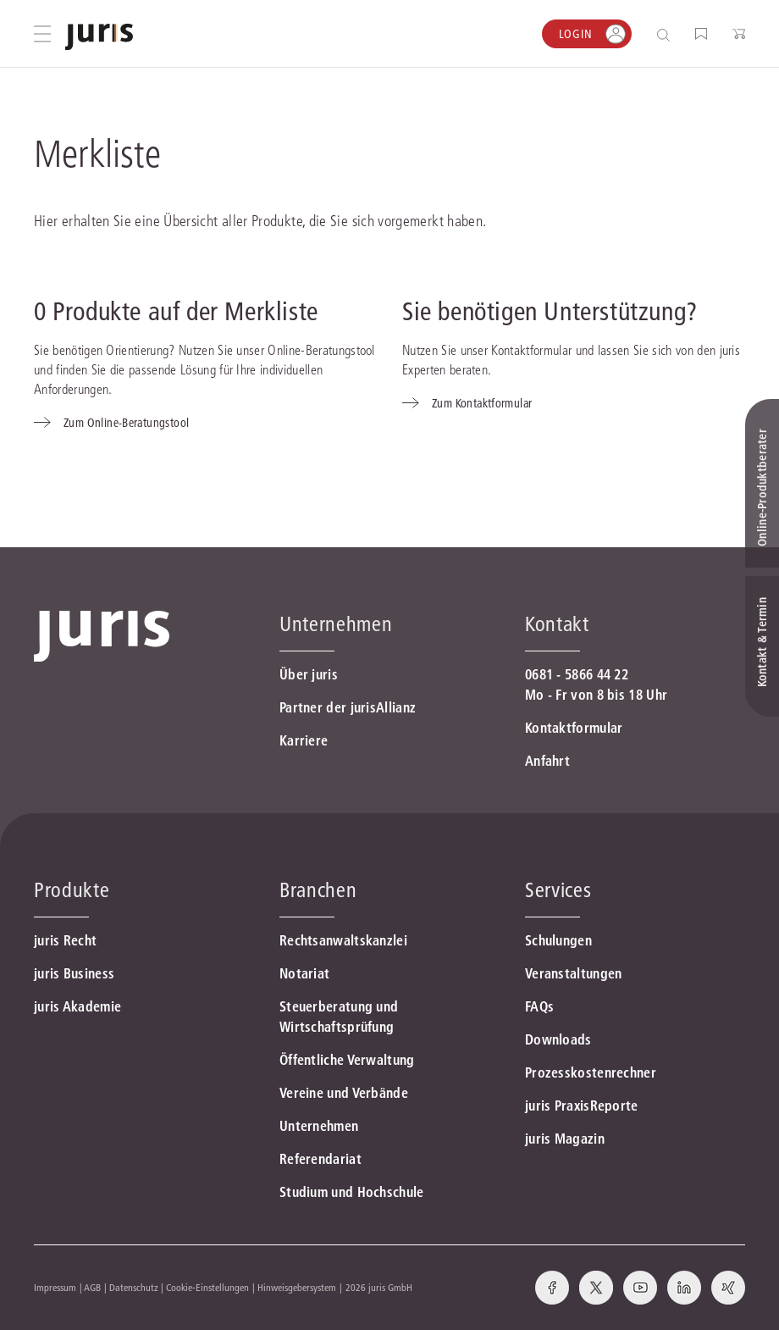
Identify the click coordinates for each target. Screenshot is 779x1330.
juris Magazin (565, 1138)
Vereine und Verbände (343, 1092)
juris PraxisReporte (581, 1105)
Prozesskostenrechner (590, 1072)
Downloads (558, 1039)
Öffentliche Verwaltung (347, 1059)
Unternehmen (318, 1125)
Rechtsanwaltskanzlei (343, 940)
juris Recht (65, 940)
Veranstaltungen (573, 973)
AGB (92, 1287)
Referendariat (320, 1158)
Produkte (71, 890)
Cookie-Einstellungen (207, 1287)
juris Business (74, 973)
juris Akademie (77, 1006)
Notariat (304, 973)
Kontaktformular (574, 727)
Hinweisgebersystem (296, 1287)
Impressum (55, 1287)
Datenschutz (133, 1287)
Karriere (303, 740)
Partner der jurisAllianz (347, 707)
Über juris (308, 674)
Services (558, 890)
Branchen (317, 890)
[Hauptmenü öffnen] (42, 34)
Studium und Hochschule (351, 1191)
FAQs (539, 1006)
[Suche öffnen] (667, 34)
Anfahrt (547, 760)
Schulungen (558, 940)
